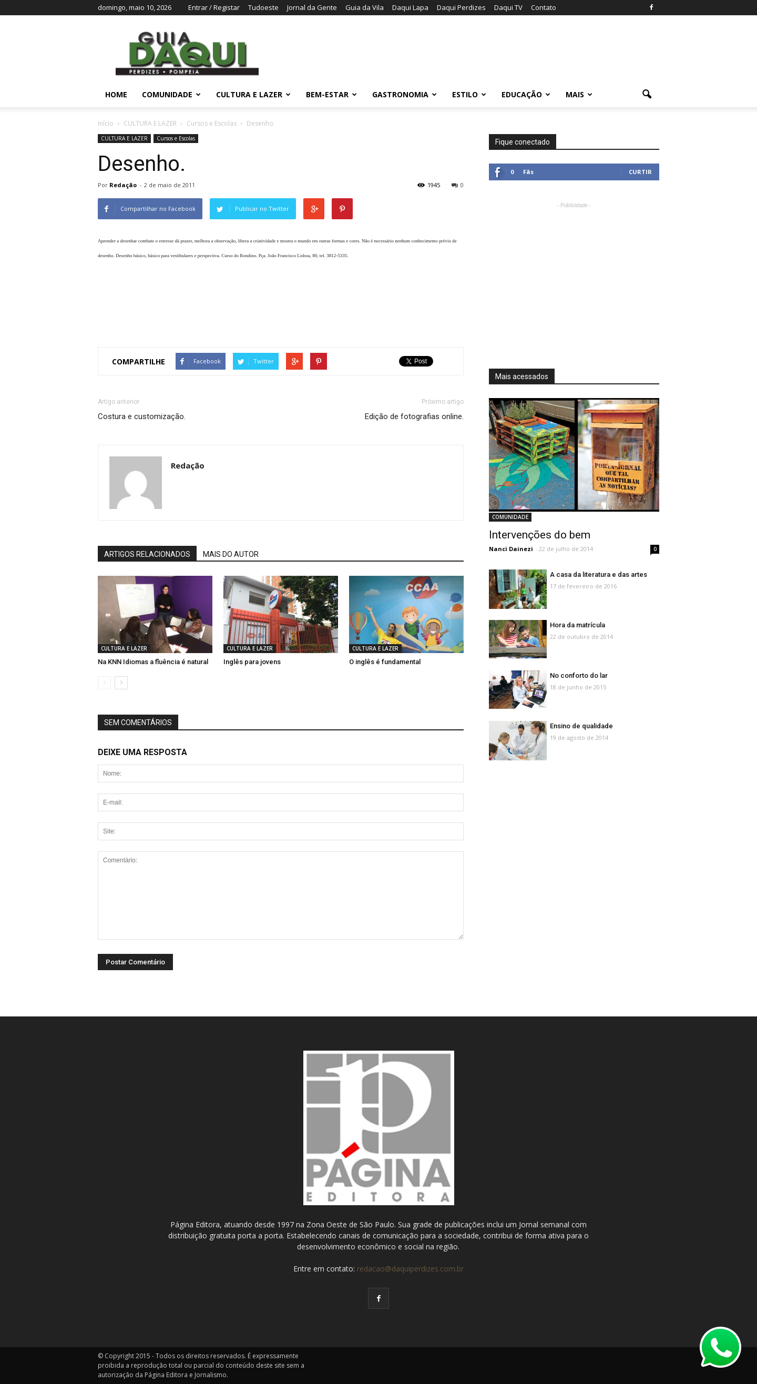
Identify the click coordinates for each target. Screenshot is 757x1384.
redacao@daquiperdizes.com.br (410, 1269)
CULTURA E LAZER (253, 94)
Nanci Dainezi (511, 549)
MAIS (579, 94)
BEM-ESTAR (331, 94)
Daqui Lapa (410, 7)
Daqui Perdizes (461, 7)
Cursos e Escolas (176, 138)
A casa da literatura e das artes (598, 574)
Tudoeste (263, 7)
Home (116, 94)
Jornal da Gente (312, 7)
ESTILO (469, 94)
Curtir (640, 172)
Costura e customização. (142, 416)
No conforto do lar (579, 675)
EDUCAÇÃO (526, 94)
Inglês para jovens (252, 662)
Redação (123, 185)
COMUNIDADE (171, 94)
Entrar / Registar (214, 7)
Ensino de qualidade (581, 726)
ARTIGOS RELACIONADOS (147, 554)
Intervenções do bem (539, 534)
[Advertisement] (280, 299)
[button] (646, 94)
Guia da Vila (364, 7)
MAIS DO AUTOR (231, 554)
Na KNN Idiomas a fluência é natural (153, 662)
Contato (543, 7)
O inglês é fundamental (385, 662)
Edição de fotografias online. (414, 416)
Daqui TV (508, 7)
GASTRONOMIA (404, 94)
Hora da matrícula (577, 625)
